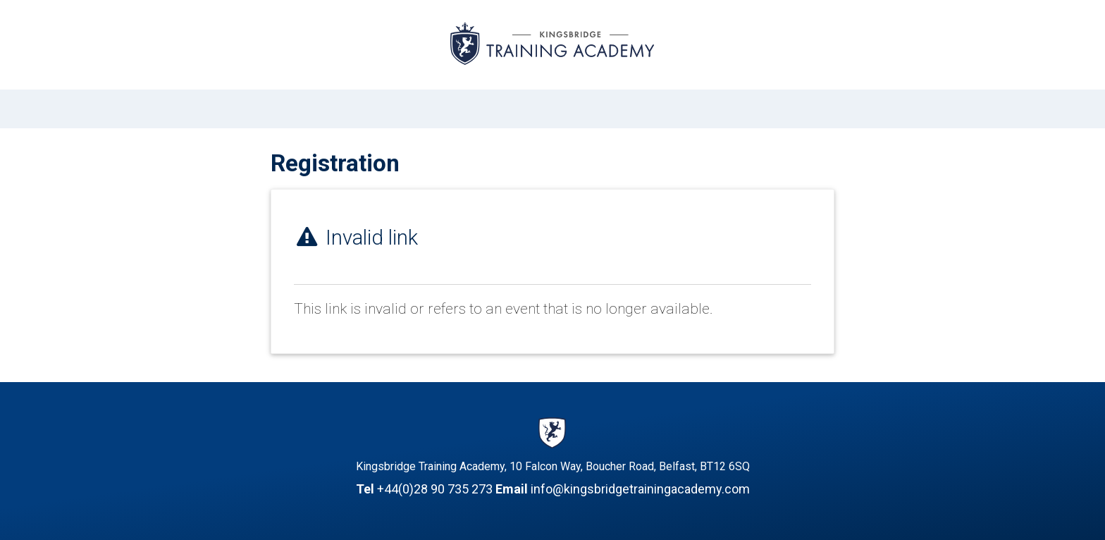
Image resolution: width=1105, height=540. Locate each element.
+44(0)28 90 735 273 (435, 488)
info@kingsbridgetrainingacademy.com (640, 488)
